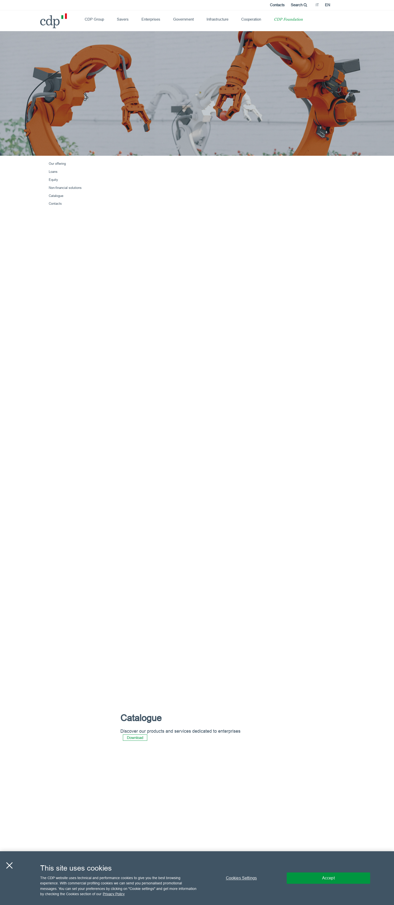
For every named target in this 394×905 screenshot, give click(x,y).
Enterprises (150, 19)
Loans (53, 172)
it (317, 5)
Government (183, 19)
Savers (123, 19)
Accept (328, 878)
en (327, 5)
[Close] (9, 865)
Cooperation (251, 19)
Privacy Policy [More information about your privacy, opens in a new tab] (114, 894)
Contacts (277, 5)
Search (299, 5)
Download (135, 737)
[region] (197, 878)
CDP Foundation (288, 20)
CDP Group (94, 19)
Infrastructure (217, 19)
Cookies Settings (241, 878)
